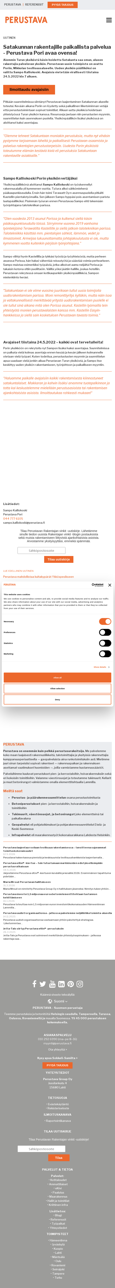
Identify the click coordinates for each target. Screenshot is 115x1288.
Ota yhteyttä (56, 1049)
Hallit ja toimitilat (58, 1200)
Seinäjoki (58, 1269)
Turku (58, 1277)
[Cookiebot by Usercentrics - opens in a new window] (84, 585)
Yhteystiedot (58, 1227)
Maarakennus (58, 1196)
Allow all (58, 677)
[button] (58, 1001)
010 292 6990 (47, 1039)
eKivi (58, 1188)
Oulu (58, 1261)
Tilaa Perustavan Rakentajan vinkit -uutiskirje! (59, 1139)
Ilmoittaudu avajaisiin (29, 89)
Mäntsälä (58, 1257)
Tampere (58, 1273)
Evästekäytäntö (58, 1104)
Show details (100, 667)
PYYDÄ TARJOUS (62, 4)
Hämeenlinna (58, 1240)
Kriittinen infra (58, 1205)
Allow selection (57, 689)
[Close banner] (109, 584)
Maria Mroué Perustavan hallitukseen (27, 882)
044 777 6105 (13, 518)
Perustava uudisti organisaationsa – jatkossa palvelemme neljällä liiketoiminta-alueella (57, 913)
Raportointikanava (58, 1120)
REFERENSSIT (34, 4)
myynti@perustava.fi (57, 1043)
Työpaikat (58, 1223)
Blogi (58, 1215)
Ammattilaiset (58, 1184)
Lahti (58, 1252)
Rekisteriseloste (58, 1108)
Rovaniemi (58, 1265)
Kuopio (58, 1248)
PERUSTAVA (12, 4)
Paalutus (58, 1192)
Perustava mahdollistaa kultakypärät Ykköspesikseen (38, 576)
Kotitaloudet (58, 1180)
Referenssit (58, 1219)
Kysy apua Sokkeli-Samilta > (57, 1058)
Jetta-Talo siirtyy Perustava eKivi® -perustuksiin (33, 928)
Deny (57, 699)
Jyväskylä (58, 1244)
